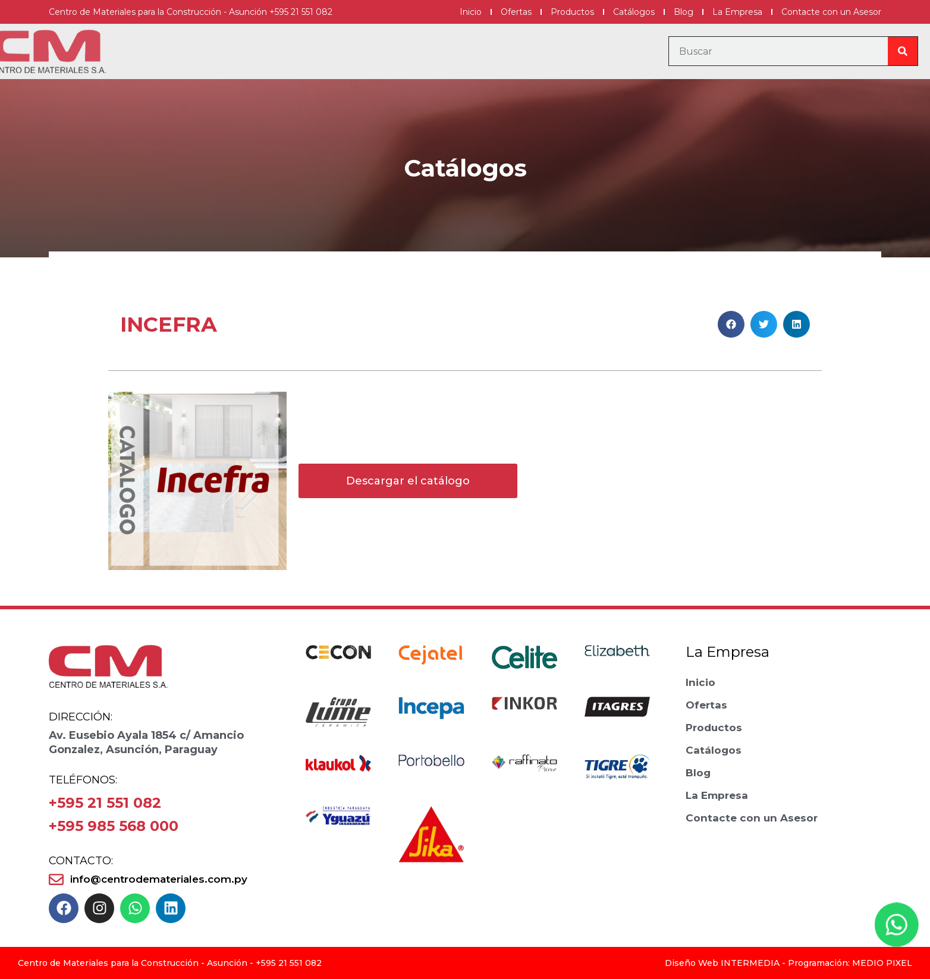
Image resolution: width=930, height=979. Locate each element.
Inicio (471, 12)
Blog (683, 12)
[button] (731, 324)
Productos (572, 12)
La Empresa (737, 12)
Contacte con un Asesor (831, 12)
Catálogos (634, 12)
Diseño (680, 963)
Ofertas (516, 12)
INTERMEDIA (750, 963)
